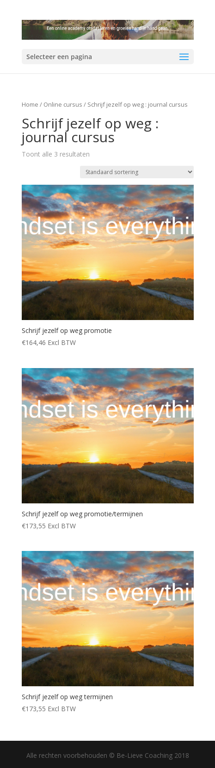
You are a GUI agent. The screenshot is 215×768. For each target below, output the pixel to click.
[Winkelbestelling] (137, 172)
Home (30, 104)
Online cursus (62, 104)
